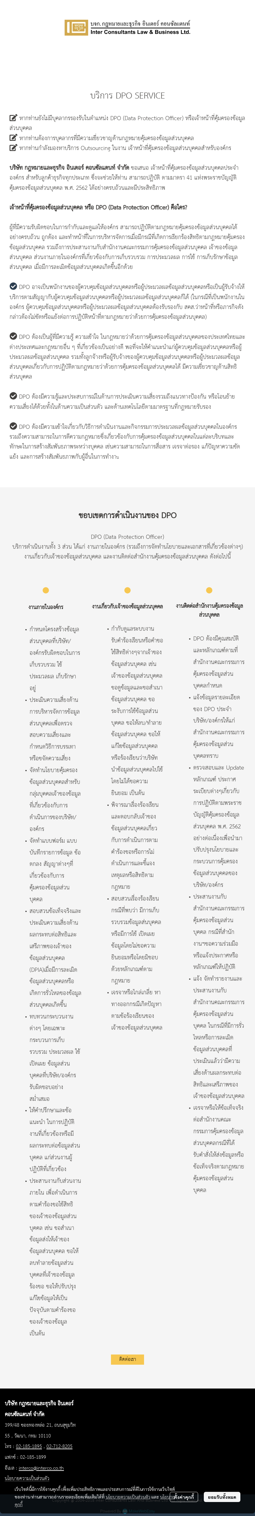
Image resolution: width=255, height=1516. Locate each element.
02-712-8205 (59, 1446)
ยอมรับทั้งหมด (222, 1497)
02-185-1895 (29, 1446)
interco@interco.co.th (41, 1468)
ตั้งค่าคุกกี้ (184, 1497)
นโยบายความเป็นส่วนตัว (128, 1496)
